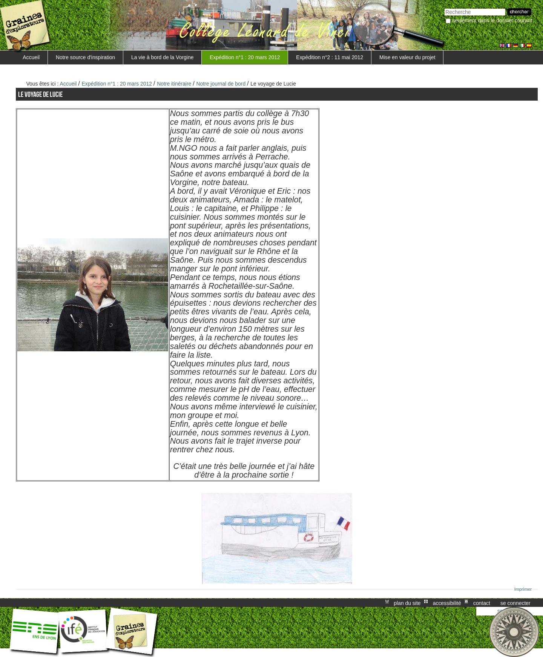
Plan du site (407, 603)
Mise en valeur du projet (407, 57)
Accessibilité (447, 603)
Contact (481, 603)
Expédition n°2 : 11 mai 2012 (329, 57)
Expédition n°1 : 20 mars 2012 (245, 57)
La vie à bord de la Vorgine (162, 57)
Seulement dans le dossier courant (492, 20)
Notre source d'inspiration (85, 57)
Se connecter (515, 603)
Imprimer (523, 589)
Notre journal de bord (220, 84)
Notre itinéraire (174, 84)
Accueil (31, 57)
